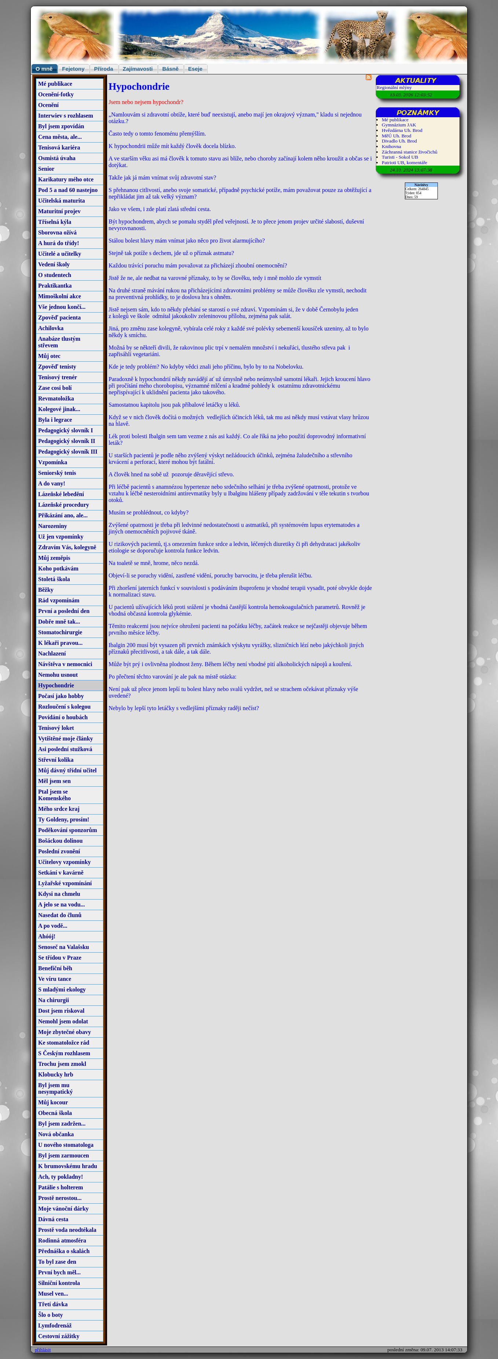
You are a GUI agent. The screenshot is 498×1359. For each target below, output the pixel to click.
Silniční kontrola (59, 1283)
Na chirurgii (53, 1000)
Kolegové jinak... (59, 409)
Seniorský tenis (57, 473)
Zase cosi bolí (55, 388)
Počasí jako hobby (61, 696)
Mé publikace (55, 84)
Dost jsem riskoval (61, 1011)
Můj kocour (53, 1102)
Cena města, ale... (60, 137)
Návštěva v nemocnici (65, 664)
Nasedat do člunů (59, 915)
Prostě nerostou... (60, 1198)
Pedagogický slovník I (65, 430)
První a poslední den (63, 611)
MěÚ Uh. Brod (396, 136)
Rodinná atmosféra (62, 1240)
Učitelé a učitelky (59, 254)
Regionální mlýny (394, 87)
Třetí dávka (52, 1304)
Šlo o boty (50, 1315)
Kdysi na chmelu (59, 894)
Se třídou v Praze (59, 957)
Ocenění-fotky (56, 94)
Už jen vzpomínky (61, 536)
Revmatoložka (56, 398)
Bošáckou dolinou (60, 841)
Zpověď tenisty (57, 366)
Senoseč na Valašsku (63, 947)
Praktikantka (55, 285)
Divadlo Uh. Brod (399, 141)
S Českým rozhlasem (64, 1053)
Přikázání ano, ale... (63, 515)
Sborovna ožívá (57, 232)
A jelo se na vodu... (61, 904)
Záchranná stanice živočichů (409, 152)
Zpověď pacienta (59, 317)
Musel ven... (53, 1293)
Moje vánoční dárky (63, 1208)
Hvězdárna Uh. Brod (402, 130)
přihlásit (43, 1349)
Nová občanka (56, 1134)
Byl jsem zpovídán (61, 126)
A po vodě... (52, 926)
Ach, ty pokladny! (60, 1177)
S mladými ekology (62, 989)
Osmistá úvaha (57, 158)
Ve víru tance (54, 979)
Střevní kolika (55, 760)
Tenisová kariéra (59, 147)
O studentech (54, 275)
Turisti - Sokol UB (400, 157)
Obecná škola (55, 1113)
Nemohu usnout (58, 675)
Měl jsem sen (54, 781)
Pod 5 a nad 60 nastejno (68, 190)
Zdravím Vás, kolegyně (67, 547)
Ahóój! (46, 936)
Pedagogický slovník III (68, 451)
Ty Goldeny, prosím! (63, 819)
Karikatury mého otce (66, 179)
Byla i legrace (55, 420)
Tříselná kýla (54, 222)
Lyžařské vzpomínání (65, 883)
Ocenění (48, 105)
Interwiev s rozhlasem (65, 115)
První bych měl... (59, 1272)
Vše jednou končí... (61, 307)
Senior (46, 169)
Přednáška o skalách (63, 1251)
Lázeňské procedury (63, 505)
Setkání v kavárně (61, 872)
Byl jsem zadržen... (61, 1123)
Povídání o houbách (63, 717)
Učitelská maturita (61, 200)
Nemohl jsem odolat (63, 1021)
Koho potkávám (58, 568)
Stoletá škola (54, 579)
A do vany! (51, 483)
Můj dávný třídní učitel (67, 770)
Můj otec (49, 356)
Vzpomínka (52, 462)
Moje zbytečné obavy (64, 1032)
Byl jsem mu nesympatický (55, 1088)
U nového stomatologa (66, 1145)
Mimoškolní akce (59, 296)
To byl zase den (57, 1262)
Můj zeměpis (54, 558)
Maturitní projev (59, 211)
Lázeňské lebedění (61, 494)
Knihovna (391, 146)
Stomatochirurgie (60, 632)
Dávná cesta (53, 1219)
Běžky (46, 590)
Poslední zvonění (59, 851)
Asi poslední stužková (65, 749)
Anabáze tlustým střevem (59, 342)
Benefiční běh (55, 968)
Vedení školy (54, 264)
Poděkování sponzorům (67, 830)
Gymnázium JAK (399, 125)
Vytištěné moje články (65, 738)
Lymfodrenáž (55, 1325)
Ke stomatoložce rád (63, 1042)
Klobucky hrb (55, 1074)
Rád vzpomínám (58, 600)
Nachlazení (52, 653)
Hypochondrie (56, 685)
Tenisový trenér (57, 377)
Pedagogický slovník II (66, 441)
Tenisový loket (56, 728)
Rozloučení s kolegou (64, 706)
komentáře (417, 162)
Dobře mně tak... (59, 621)
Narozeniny (52, 526)
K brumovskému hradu (67, 1166)
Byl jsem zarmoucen (63, 1155)
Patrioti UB (393, 162)
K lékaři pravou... (60, 643)
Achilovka (50, 328)
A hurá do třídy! (58, 243)
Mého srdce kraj (59, 809)
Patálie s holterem (60, 1187)
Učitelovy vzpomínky (64, 862)
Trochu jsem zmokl (62, 1064)
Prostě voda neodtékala (67, 1230)
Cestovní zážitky (58, 1336)
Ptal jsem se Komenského (54, 795)
